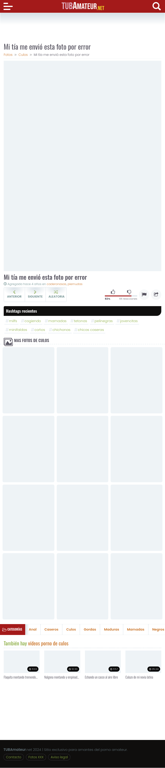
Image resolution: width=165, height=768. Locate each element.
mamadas (57, 320)
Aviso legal (59, 757)
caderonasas (56, 284)
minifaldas (18, 329)
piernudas (75, 284)
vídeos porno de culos (48, 643)
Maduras (111, 630)
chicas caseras (91, 329)
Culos (71, 630)
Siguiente (35, 294)
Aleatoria (57, 294)
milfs (13, 320)
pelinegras (103, 320)
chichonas (62, 329)
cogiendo (33, 320)
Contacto (13, 757)
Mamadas (135, 630)
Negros (158, 630)
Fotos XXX (36, 757)
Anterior (14, 294)
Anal (33, 630)
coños (39, 329)
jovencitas (129, 320)
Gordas (90, 630)
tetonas (80, 320)
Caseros (51, 630)
